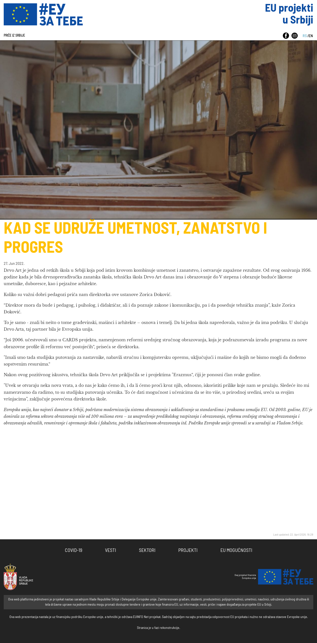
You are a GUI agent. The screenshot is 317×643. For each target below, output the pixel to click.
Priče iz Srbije (14, 35)
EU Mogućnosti (236, 550)
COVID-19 (73, 550)
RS (305, 36)
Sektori (147, 550)
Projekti (188, 550)
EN (311, 36)
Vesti (110, 550)
